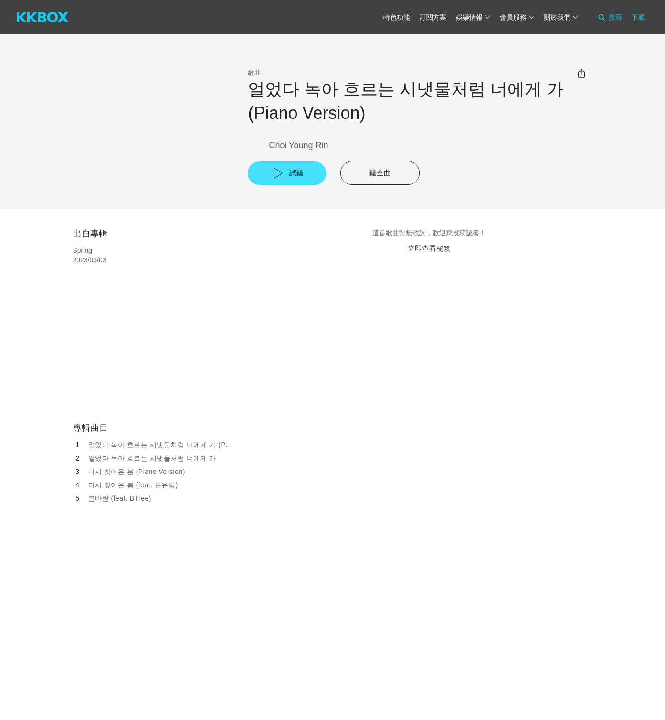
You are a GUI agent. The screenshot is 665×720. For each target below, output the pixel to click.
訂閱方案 (433, 17)
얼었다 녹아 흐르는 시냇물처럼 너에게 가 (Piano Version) (178, 445)
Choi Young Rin (298, 145)
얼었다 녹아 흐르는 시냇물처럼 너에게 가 (152, 458)
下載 (638, 17)
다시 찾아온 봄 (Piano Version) (136, 471)
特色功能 (396, 17)
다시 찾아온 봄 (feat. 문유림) (133, 485)
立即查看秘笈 (429, 248)
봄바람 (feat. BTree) (119, 498)
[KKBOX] (42, 17)
